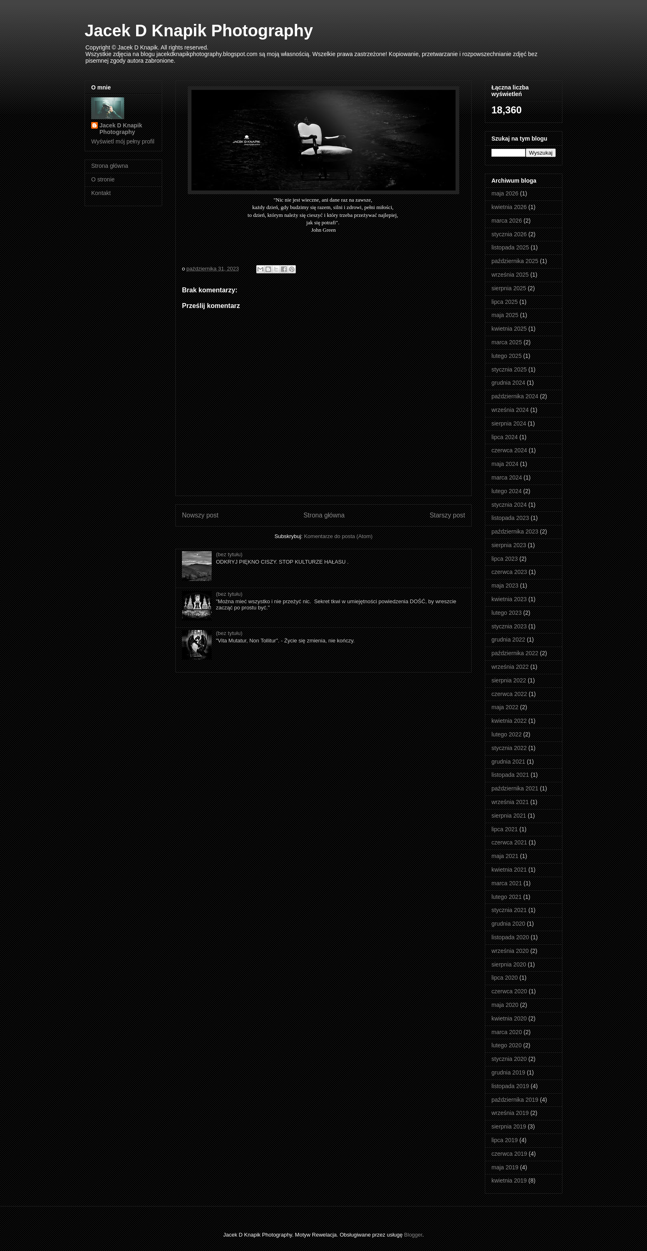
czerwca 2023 (509, 572)
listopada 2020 (510, 937)
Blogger (413, 1235)
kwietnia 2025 (509, 328)
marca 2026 (506, 220)
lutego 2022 (506, 734)
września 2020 (510, 951)
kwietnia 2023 (509, 599)
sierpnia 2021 (508, 815)
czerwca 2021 (509, 842)
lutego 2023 (506, 612)
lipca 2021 (504, 829)
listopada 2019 (510, 1086)
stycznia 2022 (509, 748)
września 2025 (510, 274)
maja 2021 (504, 856)
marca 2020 (506, 1032)
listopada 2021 (510, 774)
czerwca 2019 (509, 1153)
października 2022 (514, 653)
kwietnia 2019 (509, 1180)
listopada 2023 (510, 518)
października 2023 (514, 531)
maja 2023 (504, 585)
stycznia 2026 (509, 234)
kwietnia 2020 (509, 1018)
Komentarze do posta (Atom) (338, 536)
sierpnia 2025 (508, 288)
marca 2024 (506, 477)
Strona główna (324, 515)
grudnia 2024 (508, 382)
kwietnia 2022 (509, 720)
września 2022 (510, 666)
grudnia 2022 (508, 639)
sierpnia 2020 (508, 964)
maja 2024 (504, 464)
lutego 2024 (506, 491)
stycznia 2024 (509, 504)
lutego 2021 (506, 897)
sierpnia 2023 (508, 545)
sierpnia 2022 (508, 680)
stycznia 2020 (509, 1059)
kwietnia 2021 (509, 869)
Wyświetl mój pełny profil (122, 141)
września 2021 (510, 802)
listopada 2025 (510, 247)
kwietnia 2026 (509, 207)
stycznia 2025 (509, 369)
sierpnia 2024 (508, 423)
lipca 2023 (504, 558)
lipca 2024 (504, 437)
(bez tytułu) (229, 554)
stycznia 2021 (509, 910)
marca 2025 (506, 342)
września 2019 (510, 1113)
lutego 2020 (506, 1045)
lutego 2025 (506, 356)
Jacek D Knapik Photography (199, 30)
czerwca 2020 (509, 991)
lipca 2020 (504, 977)
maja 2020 (504, 1005)
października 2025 (514, 261)
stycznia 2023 (509, 626)
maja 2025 (504, 315)
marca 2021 (506, 883)
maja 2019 (504, 1167)
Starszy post (447, 515)
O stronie (103, 179)
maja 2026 (504, 193)
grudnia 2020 (508, 923)
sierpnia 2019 (508, 1126)
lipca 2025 (504, 302)
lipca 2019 (504, 1140)
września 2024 (510, 410)
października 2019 (514, 1099)
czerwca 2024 (509, 450)
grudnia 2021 (508, 761)
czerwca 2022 (509, 694)
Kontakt (101, 193)
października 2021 (514, 788)
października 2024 (514, 396)
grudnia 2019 (508, 1072)
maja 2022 (504, 707)
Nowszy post (200, 515)
